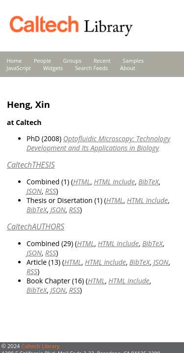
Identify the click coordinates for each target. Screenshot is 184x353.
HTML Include (114, 181)
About (127, 68)
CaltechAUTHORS (35, 226)
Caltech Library (40, 346)
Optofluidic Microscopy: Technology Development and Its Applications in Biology (98, 143)
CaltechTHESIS (31, 164)
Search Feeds (91, 68)
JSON (34, 191)
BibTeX (148, 181)
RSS (50, 191)
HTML (81, 181)
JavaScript (19, 68)
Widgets (53, 68)
